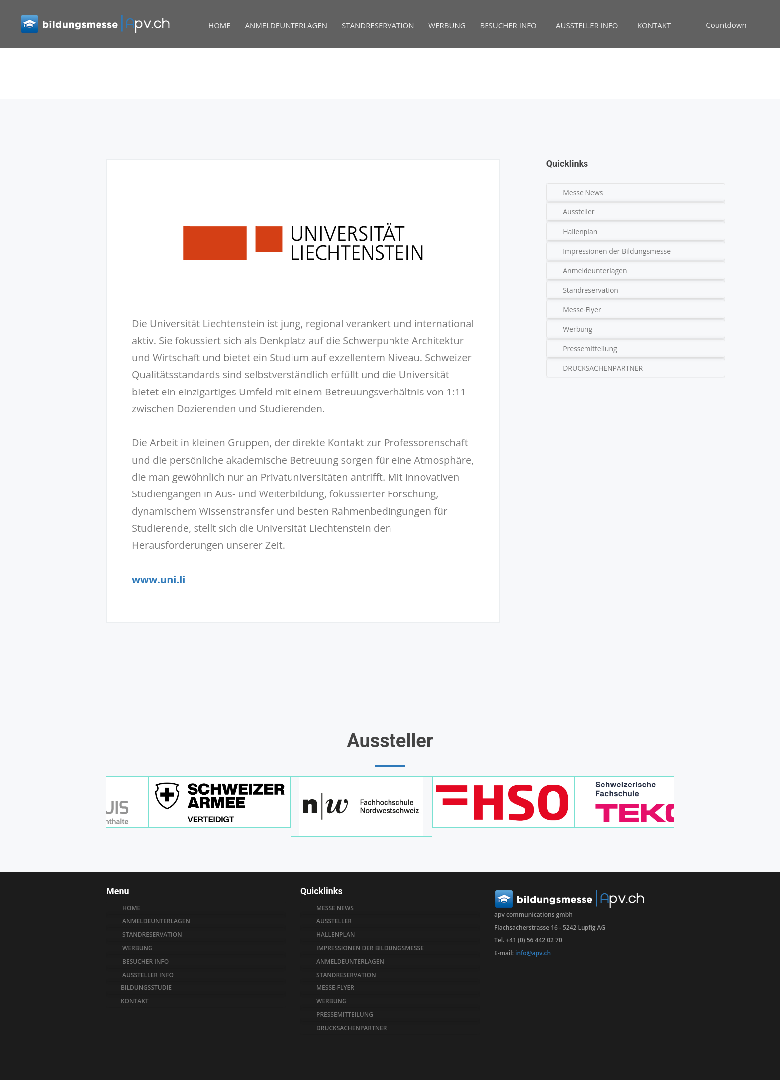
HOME (215, 25)
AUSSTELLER (336, 921)
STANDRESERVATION (374, 25)
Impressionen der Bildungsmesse (619, 251)
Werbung (579, 329)
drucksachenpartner (353, 1028)
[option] (390, 75)
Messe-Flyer (584, 309)
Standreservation (592, 290)
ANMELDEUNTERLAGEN (282, 25)
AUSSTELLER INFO (588, 25)
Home (595, 93)
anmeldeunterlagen (352, 961)
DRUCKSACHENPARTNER (605, 368)
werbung (333, 1001)
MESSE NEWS (337, 908)
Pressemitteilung (592, 348)
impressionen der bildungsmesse (372, 948)
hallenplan (337, 934)
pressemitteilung (346, 1014)
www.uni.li (158, 579)
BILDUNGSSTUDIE (148, 987)
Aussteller (580, 211)
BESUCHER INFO (507, 25)
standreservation (348, 975)
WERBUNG (442, 25)
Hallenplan (582, 231)
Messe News (585, 192)
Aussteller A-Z (631, 93)
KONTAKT (654, 25)
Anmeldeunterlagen (597, 270)
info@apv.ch (533, 953)
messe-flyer (337, 987)
